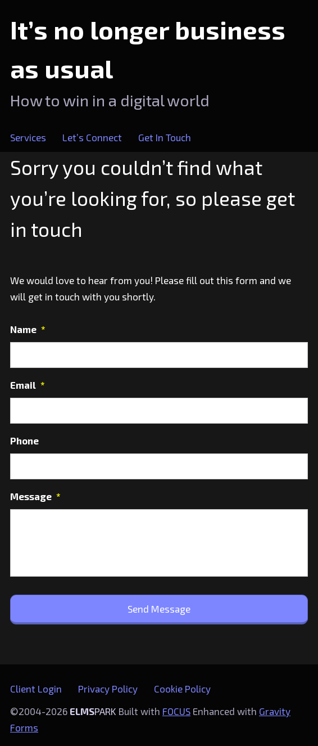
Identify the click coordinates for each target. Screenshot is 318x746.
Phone (24, 440)
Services (28, 137)
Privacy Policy (108, 688)
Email (27, 385)
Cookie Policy (182, 688)
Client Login (36, 688)
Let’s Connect (92, 137)
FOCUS (176, 711)
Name (28, 329)
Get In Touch (164, 137)
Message (35, 496)
